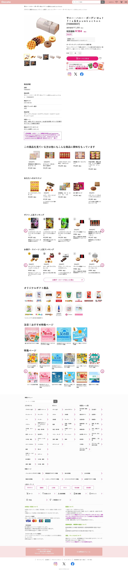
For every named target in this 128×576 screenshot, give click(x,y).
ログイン (111, 2)
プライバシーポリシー (56, 559)
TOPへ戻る (89, 559)
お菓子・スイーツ (33, 129)
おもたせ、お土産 (41, 121)
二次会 (53, 487)
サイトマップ (40, 559)
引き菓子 (59, 121)
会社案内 (47, 559)
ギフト (26, 129)
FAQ (34, 530)
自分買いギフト (51, 121)
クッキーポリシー (68, 559)
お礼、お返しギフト (30, 121)
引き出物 (77, 487)
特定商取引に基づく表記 (79, 559)
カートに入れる (82, 58)
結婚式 (41, 487)
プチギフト (30, 487)
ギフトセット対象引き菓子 (32, 123)
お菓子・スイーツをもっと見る (63, 280)
